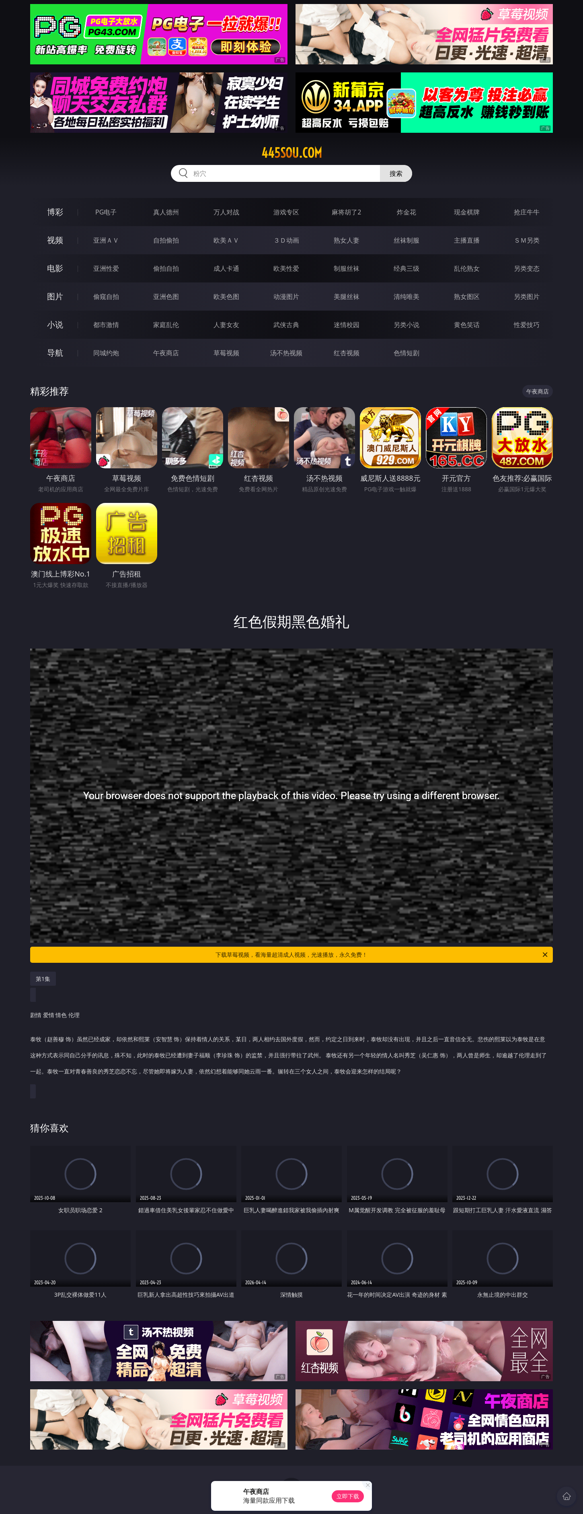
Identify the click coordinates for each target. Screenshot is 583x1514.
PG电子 (106, 212)
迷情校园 (346, 324)
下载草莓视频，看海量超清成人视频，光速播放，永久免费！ (382, 955)
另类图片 (527, 296)
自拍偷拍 (166, 240)
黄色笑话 (467, 324)
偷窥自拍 (106, 296)
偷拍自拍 (166, 268)
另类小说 (406, 324)
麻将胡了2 (346, 212)
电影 (55, 268)
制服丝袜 (346, 268)
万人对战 (226, 212)
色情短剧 (406, 352)
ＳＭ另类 (527, 240)
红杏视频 (346, 352)
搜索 (396, 173)
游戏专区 (286, 212)
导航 (55, 352)
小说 (55, 324)
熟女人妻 (346, 240)
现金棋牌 (467, 212)
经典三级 (406, 268)
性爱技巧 (527, 324)
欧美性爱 (286, 268)
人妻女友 (226, 324)
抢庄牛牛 (527, 212)
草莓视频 (226, 352)
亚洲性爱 (106, 268)
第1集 (43, 979)
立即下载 (348, 1496)
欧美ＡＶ (226, 240)
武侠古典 (286, 324)
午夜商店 (166, 352)
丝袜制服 (406, 240)
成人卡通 (226, 268)
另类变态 (527, 268)
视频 (55, 240)
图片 (55, 296)
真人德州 (166, 212)
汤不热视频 (286, 352)
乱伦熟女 (467, 268)
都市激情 (106, 324)
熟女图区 (467, 296)
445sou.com (291, 153)
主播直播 (467, 240)
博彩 (55, 211)
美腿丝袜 (346, 296)
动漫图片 (286, 296)
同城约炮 (106, 352)
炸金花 (406, 212)
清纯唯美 (406, 296)
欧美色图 (226, 296)
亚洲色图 (166, 296)
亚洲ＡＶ (106, 240)
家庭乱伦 (166, 324)
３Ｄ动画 (286, 240)
